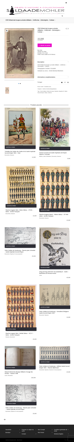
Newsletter (8, 429)
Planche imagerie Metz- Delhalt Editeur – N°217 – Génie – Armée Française (19, 334)
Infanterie (56, 91)
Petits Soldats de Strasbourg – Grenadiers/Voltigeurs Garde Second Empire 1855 (54, 312)
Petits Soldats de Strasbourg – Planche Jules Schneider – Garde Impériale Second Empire (20, 251)
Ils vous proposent (18, 253)
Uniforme (50, 92)
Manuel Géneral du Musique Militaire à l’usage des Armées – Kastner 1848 (19, 372)
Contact (24, 434)
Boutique (8, 432)
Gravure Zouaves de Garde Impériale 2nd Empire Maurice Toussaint (53, 153)
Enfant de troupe (50, 91)
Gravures (12, 155)
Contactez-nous (47, 86)
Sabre (66, 91)
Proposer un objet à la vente (28, 430)
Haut (66, 440)
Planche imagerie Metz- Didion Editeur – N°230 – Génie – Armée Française (19, 210)
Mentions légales (58, 434)
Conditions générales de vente (60, 430)
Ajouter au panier (45, 45)
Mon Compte (41, 429)
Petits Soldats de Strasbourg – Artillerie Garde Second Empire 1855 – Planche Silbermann (54, 367)
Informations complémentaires (46, 77)
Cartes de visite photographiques (49, 88)
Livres (40, 275)
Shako (46, 92)
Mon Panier (41, 432)
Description (41, 62)
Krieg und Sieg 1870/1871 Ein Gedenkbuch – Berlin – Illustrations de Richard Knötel (54, 272)
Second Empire (41, 92)
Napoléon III (61, 91)
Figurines (12, 253)
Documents (7, 155)
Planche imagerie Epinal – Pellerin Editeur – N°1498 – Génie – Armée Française (54, 215)
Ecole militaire (43, 91)
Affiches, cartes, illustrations (45, 156)
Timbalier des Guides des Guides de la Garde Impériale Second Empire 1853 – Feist (20, 152)
